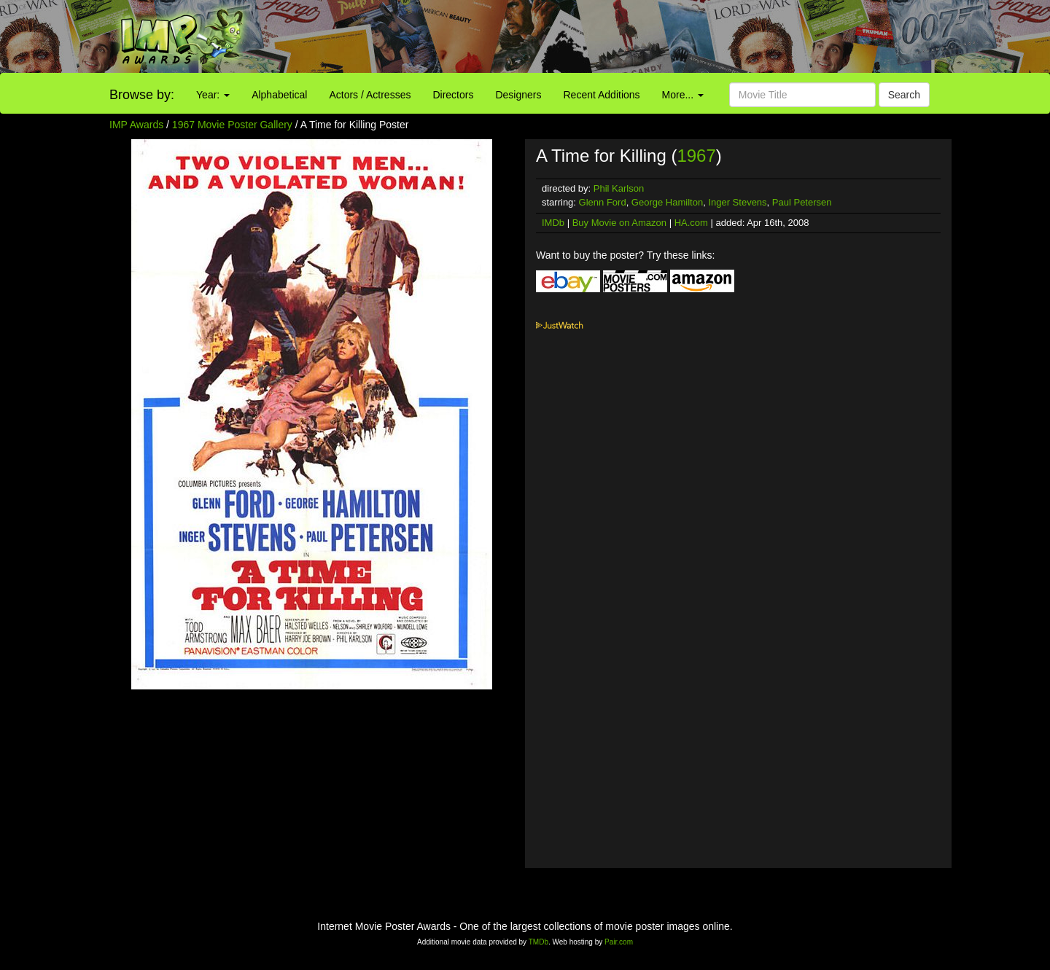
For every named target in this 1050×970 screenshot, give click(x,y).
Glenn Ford (602, 202)
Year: (213, 95)
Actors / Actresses (370, 95)
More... (683, 95)
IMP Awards (136, 124)
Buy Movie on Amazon (619, 222)
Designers (518, 95)
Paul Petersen (802, 202)
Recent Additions (602, 95)
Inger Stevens (737, 202)
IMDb (553, 222)
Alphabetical (279, 95)
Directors (452, 95)
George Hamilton (667, 202)
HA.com (691, 222)
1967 (696, 155)
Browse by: (141, 94)
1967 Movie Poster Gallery (232, 124)
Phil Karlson (619, 188)
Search (904, 95)
